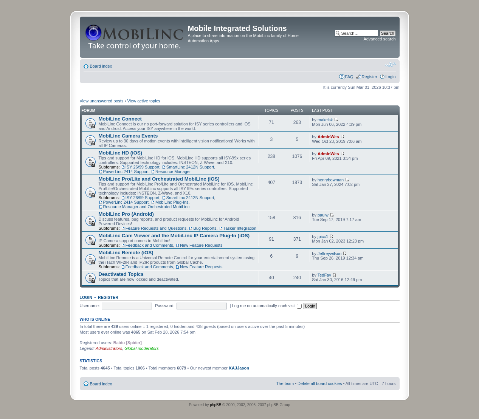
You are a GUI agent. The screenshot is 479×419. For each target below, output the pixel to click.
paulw (323, 215)
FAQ (349, 76)
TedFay (324, 275)
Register (369, 76)
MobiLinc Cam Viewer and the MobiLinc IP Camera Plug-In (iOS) (174, 235)
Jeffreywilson (329, 253)
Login (391, 76)
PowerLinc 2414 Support (126, 171)
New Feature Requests (201, 245)
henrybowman (331, 180)
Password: (164, 305)
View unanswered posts (102, 101)
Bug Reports (204, 228)
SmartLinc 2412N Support (190, 167)
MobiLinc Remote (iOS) (126, 252)
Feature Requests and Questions (156, 228)
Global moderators (141, 348)
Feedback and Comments (149, 245)
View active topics (143, 101)
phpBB (215, 405)
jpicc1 (323, 236)
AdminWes (328, 137)
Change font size (390, 64)
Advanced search (380, 39)
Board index (101, 66)
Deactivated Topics (121, 274)
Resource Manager (173, 171)
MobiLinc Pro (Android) (126, 214)
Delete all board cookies (320, 383)
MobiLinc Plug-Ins (171, 202)
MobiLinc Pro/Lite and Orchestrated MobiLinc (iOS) (159, 179)
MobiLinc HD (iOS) (121, 153)
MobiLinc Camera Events (128, 136)
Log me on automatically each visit (267, 305)
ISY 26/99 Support (143, 167)
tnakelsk (325, 120)
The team (285, 383)
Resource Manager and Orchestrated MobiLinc (146, 206)
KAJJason (239, 368)
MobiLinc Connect (120, 119)
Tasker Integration (239, 228)
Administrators (109, 348)
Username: (90, 305)
